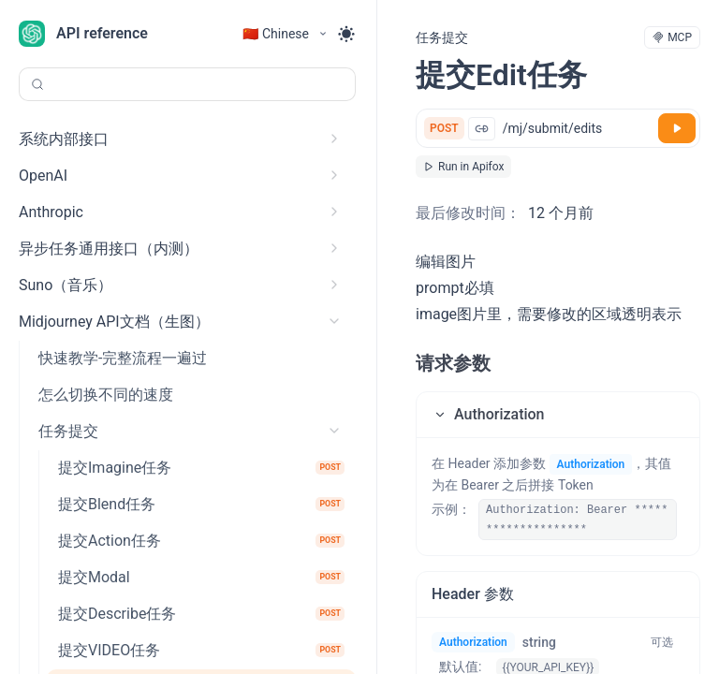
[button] (558, 414)
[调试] (677, 128)
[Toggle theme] (346, 33)
